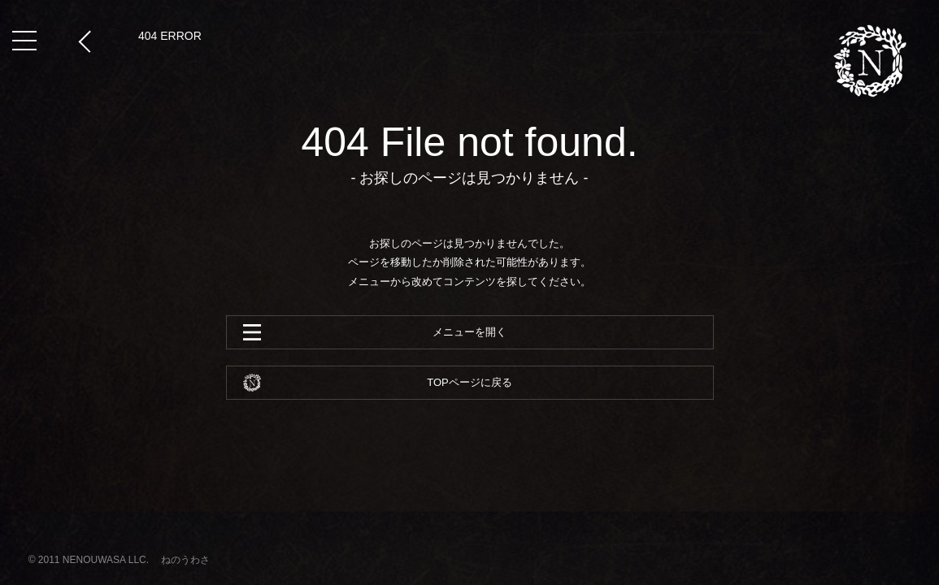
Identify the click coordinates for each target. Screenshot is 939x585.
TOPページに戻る (469, 382)
